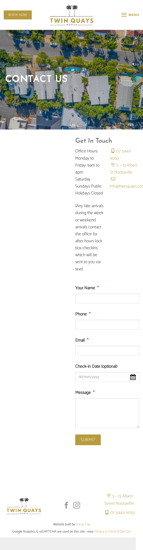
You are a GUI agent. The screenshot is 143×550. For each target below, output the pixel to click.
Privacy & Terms (105, 532)
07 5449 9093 (119, 512)
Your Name (88, 288)
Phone (84, 314)
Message (86, 392)
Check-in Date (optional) (96, 366)
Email (83, 340)
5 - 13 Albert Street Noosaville (119, 500)
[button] (129, 14)
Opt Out (125, 532)
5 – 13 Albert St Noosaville (123, 169)
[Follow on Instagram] (76, 506)
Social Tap (83, 524)
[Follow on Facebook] (66, 506)
